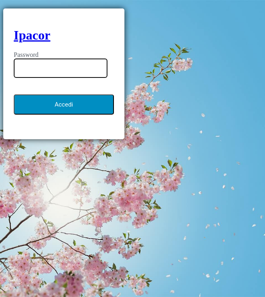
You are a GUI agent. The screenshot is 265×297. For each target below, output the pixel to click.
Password (26, 54)
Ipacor (32, 35)
